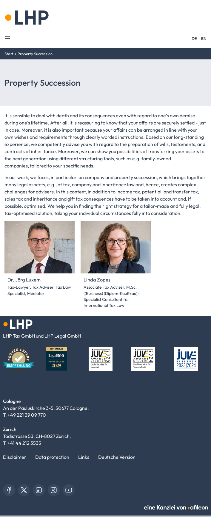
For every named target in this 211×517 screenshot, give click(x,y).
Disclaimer (14, 457)
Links (83, 457)
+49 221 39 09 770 (26, 415)
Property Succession (35, 53)
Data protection (52, 457)
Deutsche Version (116, 457)
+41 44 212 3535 (24, 443)
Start (8, 53)
